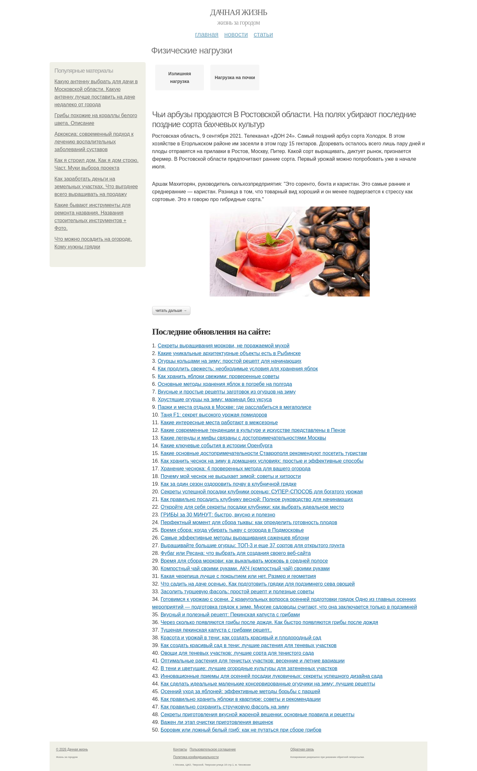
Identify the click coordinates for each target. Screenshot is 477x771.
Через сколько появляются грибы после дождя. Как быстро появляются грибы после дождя (269, 622)
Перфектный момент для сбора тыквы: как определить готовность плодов (249, 522)
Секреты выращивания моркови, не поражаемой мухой (223, 345)
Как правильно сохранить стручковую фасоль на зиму (225, 707)
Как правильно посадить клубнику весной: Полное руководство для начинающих (257, 499)
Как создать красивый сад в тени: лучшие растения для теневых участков (249, 645)
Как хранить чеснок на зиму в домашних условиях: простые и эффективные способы (262, 461)
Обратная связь (302, 749)
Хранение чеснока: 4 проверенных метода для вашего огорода (236, 468)
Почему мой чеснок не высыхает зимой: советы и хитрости (231, 476)
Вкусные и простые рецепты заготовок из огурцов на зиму (227, 391)
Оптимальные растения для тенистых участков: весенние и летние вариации (253, 660)
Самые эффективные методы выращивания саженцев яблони (235, 537)
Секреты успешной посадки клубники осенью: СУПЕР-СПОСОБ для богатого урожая (262, 491)
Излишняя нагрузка (179, 77)
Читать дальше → (171, 310)
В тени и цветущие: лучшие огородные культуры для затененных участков (249, 668)
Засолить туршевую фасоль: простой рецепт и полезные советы (237, 591)
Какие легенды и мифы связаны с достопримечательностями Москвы (243, 438)
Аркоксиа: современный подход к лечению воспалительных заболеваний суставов (93, 141)
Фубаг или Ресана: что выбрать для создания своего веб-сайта (236, 553)
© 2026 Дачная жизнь (72, 749)
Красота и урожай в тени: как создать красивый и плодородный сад (241, 637)
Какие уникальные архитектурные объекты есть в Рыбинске (229, 353)
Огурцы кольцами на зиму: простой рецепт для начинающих (230, 361)
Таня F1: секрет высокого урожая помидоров (214, 415)
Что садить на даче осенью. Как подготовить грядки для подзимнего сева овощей (258, 584)
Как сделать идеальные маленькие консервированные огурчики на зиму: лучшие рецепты (268, 683)
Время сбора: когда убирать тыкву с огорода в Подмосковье (232, 530)
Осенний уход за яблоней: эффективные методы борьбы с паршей (240, 691)
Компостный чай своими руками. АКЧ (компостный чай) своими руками (245, 568)
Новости (236, 34)
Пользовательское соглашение (213, 749)
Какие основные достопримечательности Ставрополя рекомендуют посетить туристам (264, 453)
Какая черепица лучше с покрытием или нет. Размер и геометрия (238, 576)
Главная (206, 34)
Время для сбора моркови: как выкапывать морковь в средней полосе (244, 561)
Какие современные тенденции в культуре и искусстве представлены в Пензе (253, 430)
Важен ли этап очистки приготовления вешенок (217, 722)
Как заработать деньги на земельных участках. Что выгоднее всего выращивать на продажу (96, 186)
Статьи (263, 34)
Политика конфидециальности (196, 757)
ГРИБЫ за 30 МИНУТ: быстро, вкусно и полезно (218, 514)
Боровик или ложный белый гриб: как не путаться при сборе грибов (241, 730)
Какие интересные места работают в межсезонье (219, 422)
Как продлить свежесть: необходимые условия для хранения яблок (238, 368)
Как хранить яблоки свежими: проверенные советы (218, 376)
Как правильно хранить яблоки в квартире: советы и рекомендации (241, 699)
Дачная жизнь (238, 12)
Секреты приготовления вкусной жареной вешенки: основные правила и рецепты (258, 714)
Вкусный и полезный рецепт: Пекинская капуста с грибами (230, 614)
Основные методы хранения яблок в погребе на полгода (225, 384)
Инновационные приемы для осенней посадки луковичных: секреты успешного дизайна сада (272, 676)
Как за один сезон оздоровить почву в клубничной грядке (228, 484)
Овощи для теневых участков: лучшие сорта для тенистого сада (237, 653)
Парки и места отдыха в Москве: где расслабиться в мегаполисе (234, 407)
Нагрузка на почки (235, 77)
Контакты (180, 749)
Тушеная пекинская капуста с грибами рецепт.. (216, 630)
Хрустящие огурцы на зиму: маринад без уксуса (215, 399)
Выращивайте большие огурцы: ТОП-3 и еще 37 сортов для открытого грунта (253, 545)
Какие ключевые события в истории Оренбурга (217, 445)
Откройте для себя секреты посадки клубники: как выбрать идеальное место (252, 507)
